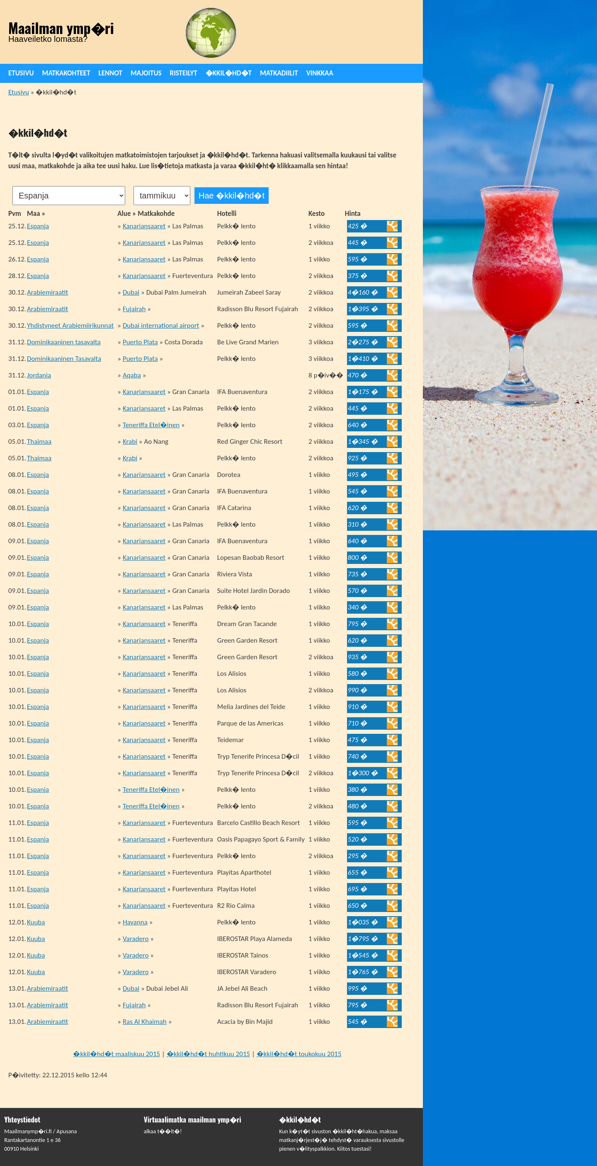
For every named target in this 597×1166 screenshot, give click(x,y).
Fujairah (134, 309)
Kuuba (36, 922)
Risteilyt (183, 73)
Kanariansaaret (144, 226)
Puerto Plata (140, 342)
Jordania (39, 375)
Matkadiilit (279, 73)
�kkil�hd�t (229, 73)
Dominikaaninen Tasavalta (64, 358)
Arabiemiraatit (47, 292)
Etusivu (21, 73)
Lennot (110, 73)
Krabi (130, 441)
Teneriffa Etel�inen (151, 425)
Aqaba (132, 375)
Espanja (38, 226)
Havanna (135, 922)
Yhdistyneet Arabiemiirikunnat (70, 325)
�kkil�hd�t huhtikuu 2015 (208, 1054)
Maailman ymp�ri (61, 28)
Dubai (131, 292)
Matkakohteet (66, 73)
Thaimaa (39, 441)
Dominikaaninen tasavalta (64, 342)
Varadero (136, 938)
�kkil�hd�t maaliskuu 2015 (116, 1054)
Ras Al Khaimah (145, 1021)
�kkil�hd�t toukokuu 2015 (299, 1054)
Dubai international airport (161, 325)
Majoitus (146, 73)
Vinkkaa (319, 73)
